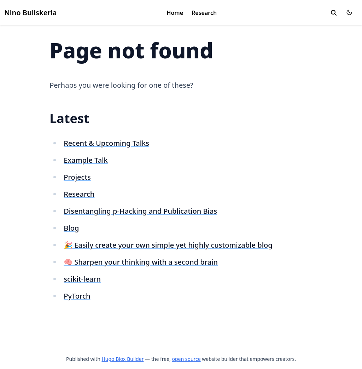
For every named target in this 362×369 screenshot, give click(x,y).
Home (175, 13)
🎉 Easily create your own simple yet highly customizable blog (168, 245)
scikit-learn (82, 279)
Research (204, 13)
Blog (71, 228)
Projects (77, 177)
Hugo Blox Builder (122, 359)
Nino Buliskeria (30, 12)
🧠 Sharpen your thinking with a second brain (141, 262)
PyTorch (77, 296)
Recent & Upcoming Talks (106, 143)
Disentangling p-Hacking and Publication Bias (140, 211)
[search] (334, 13)
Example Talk (86, 160)
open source (186, 359)
